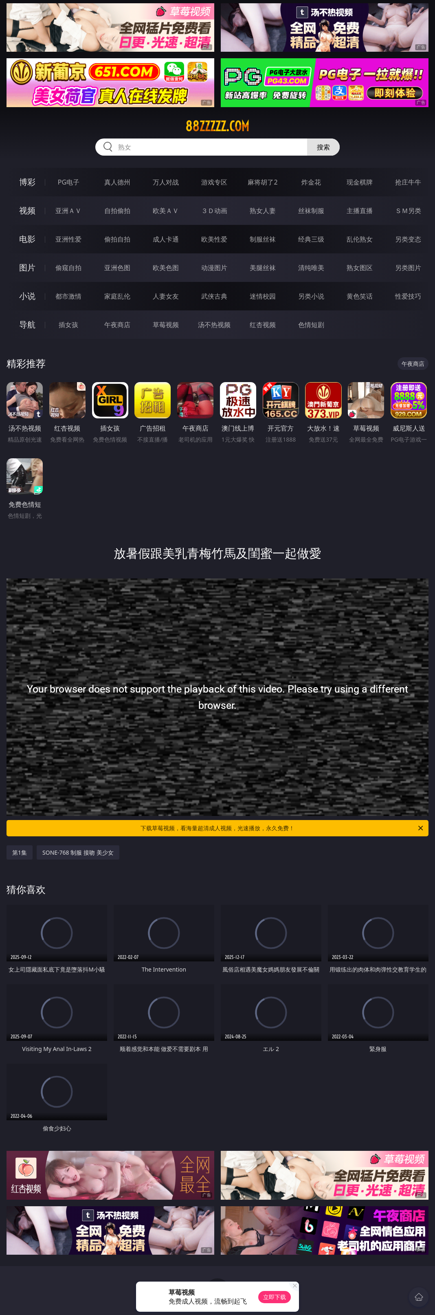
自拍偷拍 (117, 210)
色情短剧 (311, 324)
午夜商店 (117, 324)
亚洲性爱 (68, 239)
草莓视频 (166, 324)
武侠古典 (214, 296)
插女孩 (68, 324)
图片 (27, 267)
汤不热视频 (214, 324)
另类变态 (408, 239)
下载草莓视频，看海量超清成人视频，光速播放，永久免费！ (282, 828)
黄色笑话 (360, 296)
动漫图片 (214, 267)
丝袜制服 (311, 210)
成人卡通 (166, 239)
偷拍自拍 (117, 239)
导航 (27, 324)
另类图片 (408, 267)
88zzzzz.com (217, 126)
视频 (27, 210)
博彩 (27, 181)
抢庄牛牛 (408, 182)
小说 (27, 295)
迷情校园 (263, 296)
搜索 (323, 147)
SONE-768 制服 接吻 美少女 (78, 852)
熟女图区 (360, 267)
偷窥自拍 (68, 267)
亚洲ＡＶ (68, 210)
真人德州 (117, 182)
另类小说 (311, 296)
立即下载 (274, 1297)
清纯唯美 (311, 267)
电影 (27, 238)
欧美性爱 (214, 239)
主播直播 (360, 210)
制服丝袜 (263, 239)
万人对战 (166, 182)
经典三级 (311, 239)
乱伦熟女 (360, 239)
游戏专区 (214, 182)
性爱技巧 (408, 296)
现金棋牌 (360, 182)
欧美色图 (166, 267)
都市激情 (68, 296)
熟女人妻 (263, 210)
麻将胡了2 (262, 182)
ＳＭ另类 (408, 210)
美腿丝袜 (263, 267)
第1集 (19, 852)
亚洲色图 (117, 267)
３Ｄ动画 (214, 210)
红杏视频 (263, 324)
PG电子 (68, 182)
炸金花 (311, 182)
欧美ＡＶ (166, 210)
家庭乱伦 (117, 296)
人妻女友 (166, 296)
